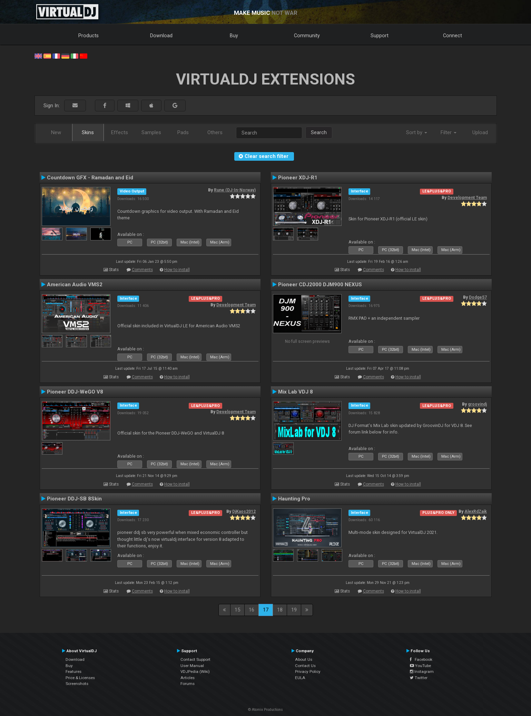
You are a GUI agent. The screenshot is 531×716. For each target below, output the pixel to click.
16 (251, 610)
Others (215, 132)
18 (280, 610)
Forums (187, 683)
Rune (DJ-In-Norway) (235, 190)
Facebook (421, 659)
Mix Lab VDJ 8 (295, 392)
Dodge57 (478, 297)
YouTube (420, 665)
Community (307, 35)
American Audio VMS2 (74, 284)
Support (380, 35)
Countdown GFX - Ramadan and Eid (90, 178)
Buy (234, 35)
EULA (300, 677)
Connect (452, 35)
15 (237, 610)
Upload (480, 132)
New (56, 132)
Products (88, 35)
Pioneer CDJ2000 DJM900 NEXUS (320, 284)
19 (294, 610)
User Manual (192, 665)
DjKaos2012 (244, 511)
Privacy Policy (308, 671)
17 (265, 610)
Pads (183, 132)
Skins (88, 132)
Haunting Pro (294, 499)
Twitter (418, 677)
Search (319, 132)
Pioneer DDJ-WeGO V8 (75, 392)
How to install (177, 269)
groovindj (477, 404)
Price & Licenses (80, 677)
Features (73, 671)
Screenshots (77, 683)
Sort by (416, 132)
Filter (448, 132)
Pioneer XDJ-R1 (297, 178)
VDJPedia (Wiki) (195, 671)
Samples (151, 132)
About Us (303, 659)
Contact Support (195, 659)
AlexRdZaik (475, 511)
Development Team (467, 197)
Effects (119, 132)
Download (161, 35)
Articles (187, 677)
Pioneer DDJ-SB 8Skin (74, 499)
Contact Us (305, 665)
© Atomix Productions (265, 709)
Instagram (422, 671)
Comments (142, 269)
